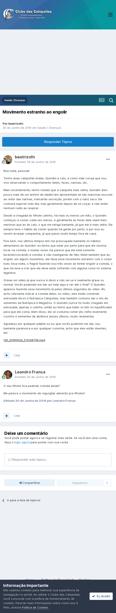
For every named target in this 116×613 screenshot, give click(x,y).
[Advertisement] (58, 62)
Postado (35, 162)
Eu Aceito (101, 596)
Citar (17, 355)
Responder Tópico (58, 142)
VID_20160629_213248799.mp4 (24, 340)
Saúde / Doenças (49, 127)
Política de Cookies (35, 607)
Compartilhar (29, 482)
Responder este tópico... (28, 459)
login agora (22, 442)
